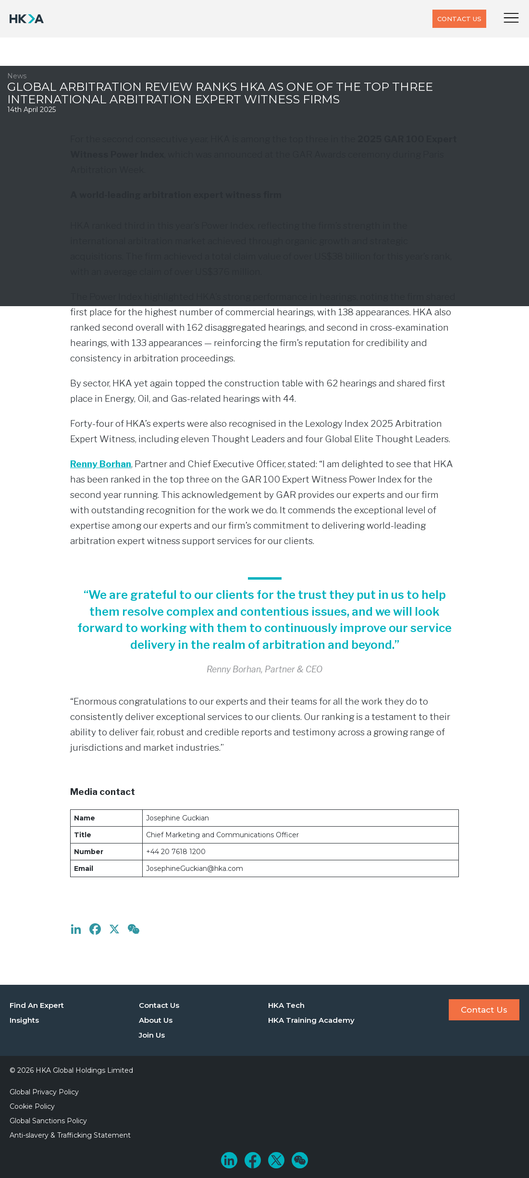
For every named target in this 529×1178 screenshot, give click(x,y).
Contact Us (459, 19)
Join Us (152, 1035)
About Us (155, 1020)
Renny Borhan (100, 464)
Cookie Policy (32, 1106)
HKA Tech (286, 1005)
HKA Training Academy (311, 1020)
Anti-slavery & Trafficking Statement (70, 1135)
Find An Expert (37, 1005)
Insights (24, 1020)
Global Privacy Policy (44, 1092)
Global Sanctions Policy (48, 1120)
